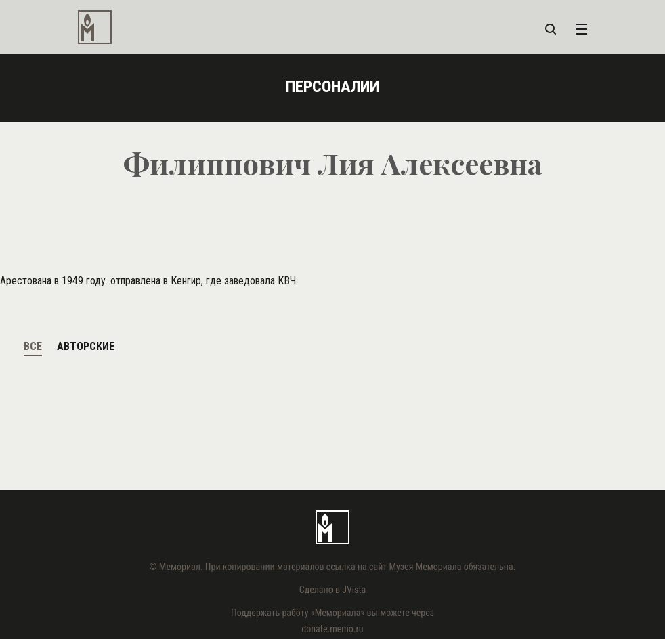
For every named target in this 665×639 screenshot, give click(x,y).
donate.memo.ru (332, 628)
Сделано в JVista (332, 589)
